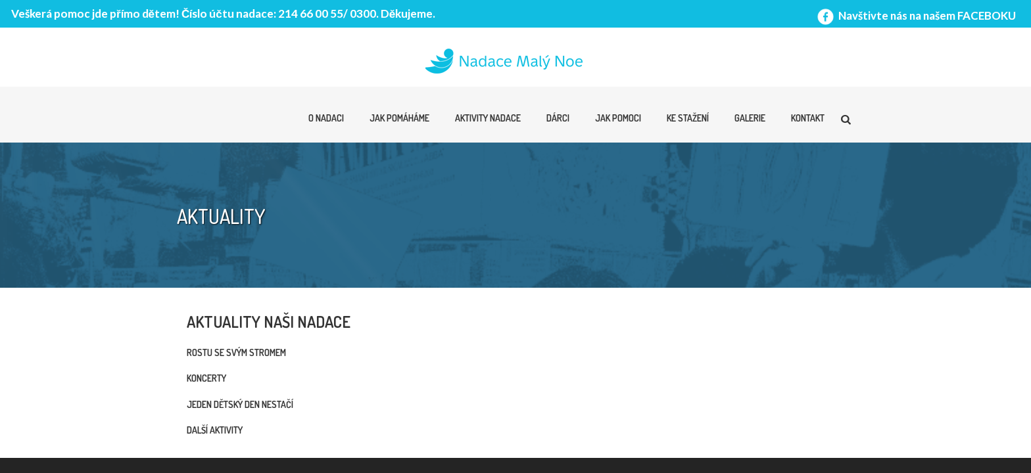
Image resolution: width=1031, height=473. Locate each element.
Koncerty (206, 378)
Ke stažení (688, 118)
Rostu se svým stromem (236, 352)
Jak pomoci (618, 118)
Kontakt (808, 118)
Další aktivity (215, 430)
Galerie (749, 118)
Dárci (557, 118)
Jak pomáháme (399, 118)
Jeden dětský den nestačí (240, 404)
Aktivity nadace (488, 118)
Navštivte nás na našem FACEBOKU (915, 15)
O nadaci (326, 118)
